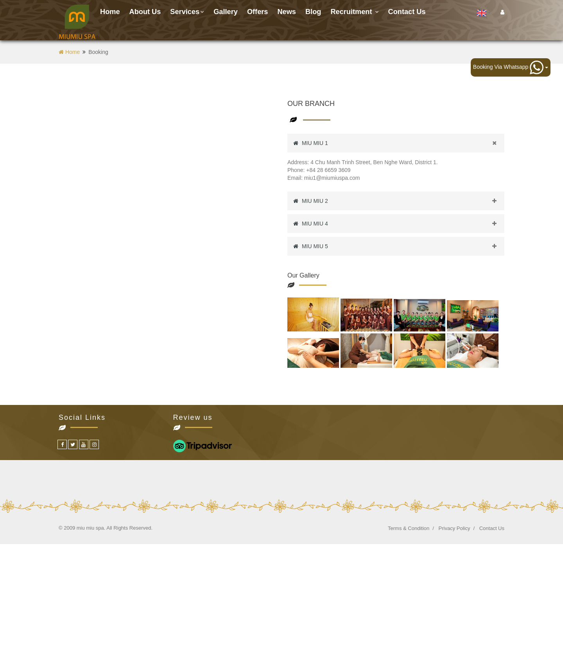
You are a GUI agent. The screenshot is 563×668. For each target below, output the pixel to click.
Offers (257, 12)
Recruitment (354, 12)
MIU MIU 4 (398, 223)
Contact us (407, 12)
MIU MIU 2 (398, 201)
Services (187, 12)
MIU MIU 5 (398, 246)
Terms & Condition (408, 528)
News (286, 12)
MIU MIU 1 (398, 143)
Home (110, 12)
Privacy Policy (454, 528)
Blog (313, 12)
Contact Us (491, 528)
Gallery (225, 12)
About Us (145, 12)
